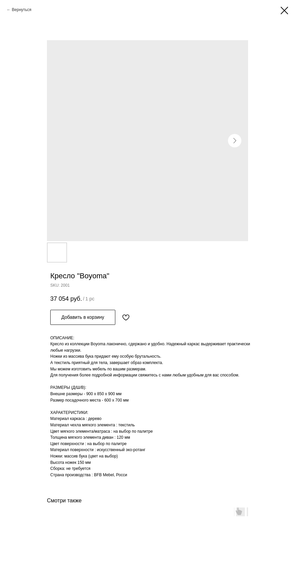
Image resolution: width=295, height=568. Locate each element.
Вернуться (21, 9)
